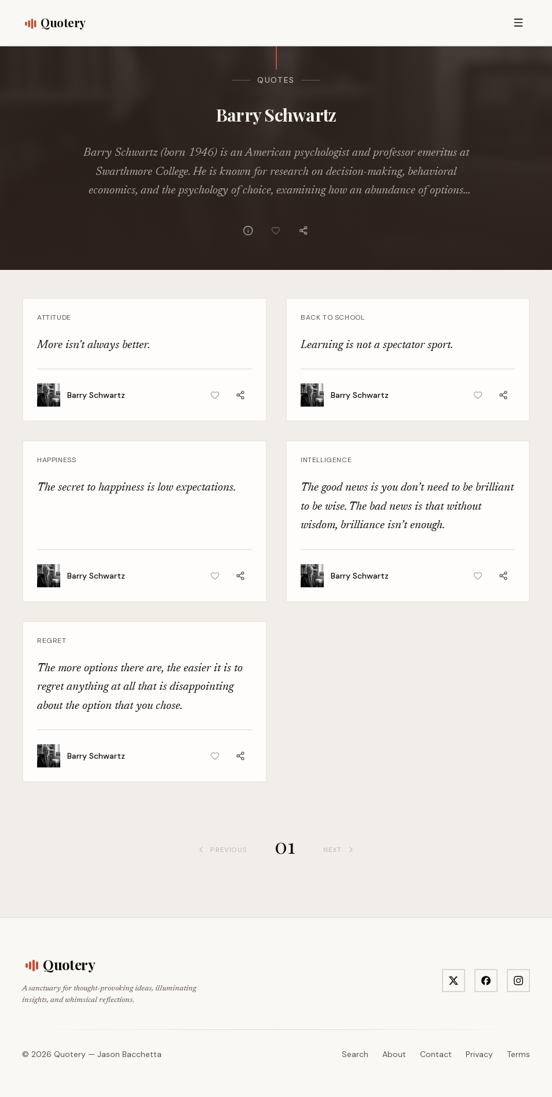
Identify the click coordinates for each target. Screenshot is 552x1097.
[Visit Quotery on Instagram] (518, 980)
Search (355, 1054)
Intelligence (326, 460)
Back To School (332, 317)
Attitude (54, 317)
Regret (52, 640)
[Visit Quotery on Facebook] (486, 980)
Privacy (479, 1054)
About (394, 1054)
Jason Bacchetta (129, 1054)
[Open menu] (518, 22)
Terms (518, 1054)
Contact (436, 1054)
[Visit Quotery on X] (453, 980)
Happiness (56, 460)
